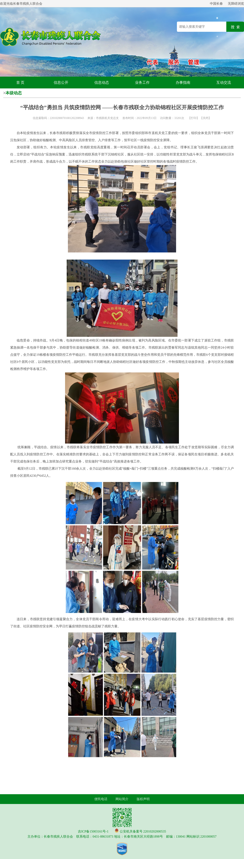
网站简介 (122, 799)
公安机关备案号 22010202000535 (143, 831)
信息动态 (101, 82)
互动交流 (223, 82)
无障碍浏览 (236, 3)
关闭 (205, 118)
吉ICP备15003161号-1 (93, 831)
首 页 (20, 82)
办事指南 (183, 82)
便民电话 (100, 799)
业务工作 (142, 82)
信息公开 (61, 82)
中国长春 (216, 3)
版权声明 (143, 799)
